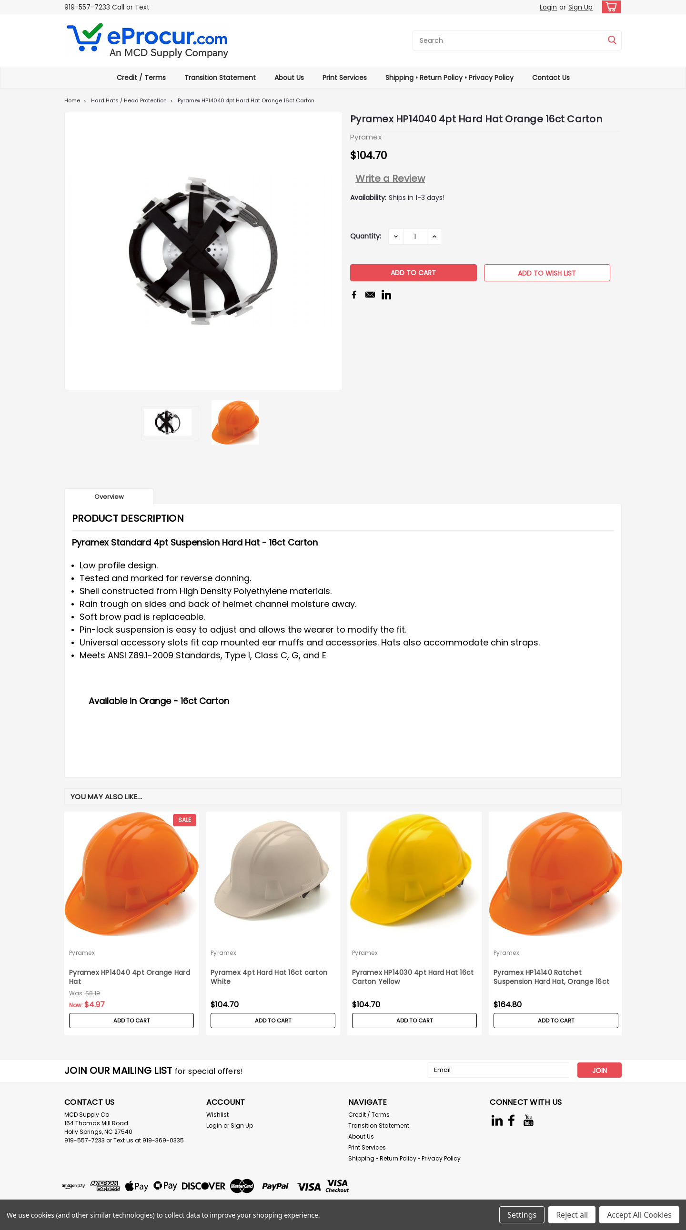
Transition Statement (220, 77)
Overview (109, 496)
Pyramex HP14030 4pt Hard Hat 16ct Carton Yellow (413, 977)
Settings (521, 1215)
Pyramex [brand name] (82, 953)
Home (72, 100)
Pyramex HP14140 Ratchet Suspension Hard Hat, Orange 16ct (551, 977)
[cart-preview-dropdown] (609, 6)
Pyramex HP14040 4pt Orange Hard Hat (129, 977)
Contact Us (551, 77)
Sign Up (580, 7)
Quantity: (365, 236)
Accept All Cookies (639, 1215)
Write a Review (390, 178)
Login (548, 7)
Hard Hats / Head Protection (129, 100)
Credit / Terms (141, 77)
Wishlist (217, 1115)
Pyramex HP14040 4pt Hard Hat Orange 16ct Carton (246, 100)
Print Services (345, 77)
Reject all (572, 1215)
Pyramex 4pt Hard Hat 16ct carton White (269, 977)
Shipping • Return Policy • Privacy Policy (449, 77)
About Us (289, 77)
